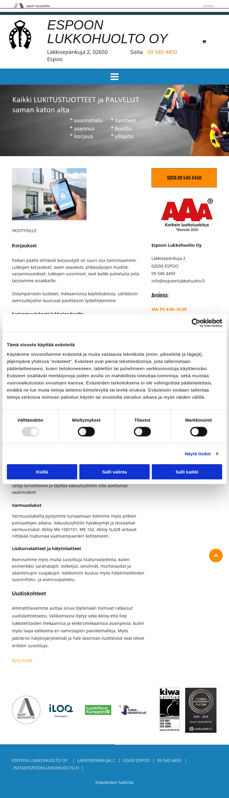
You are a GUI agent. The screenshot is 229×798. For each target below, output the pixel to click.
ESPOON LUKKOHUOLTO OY (107, 32)
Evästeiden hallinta (114, 782)
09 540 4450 (162, 51)
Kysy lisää (21, 660)
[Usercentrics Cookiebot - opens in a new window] (196, 323)
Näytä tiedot (198, 453)
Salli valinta (114, 471)
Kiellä (42, 471)
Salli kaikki (187, 471)
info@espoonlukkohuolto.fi (178, 281)
